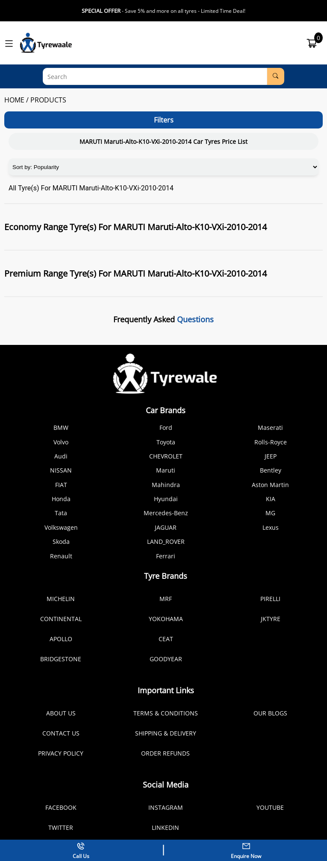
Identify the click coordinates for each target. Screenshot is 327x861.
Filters (164, 120)
